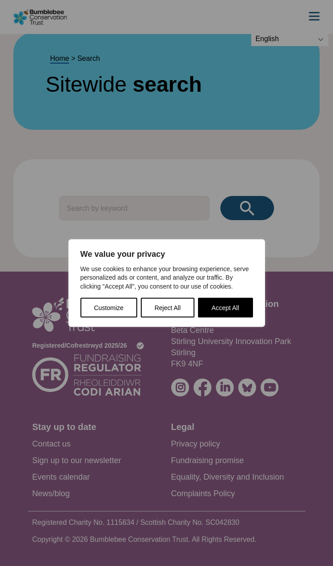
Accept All (225, 307)
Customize (108, 307)
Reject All (168, 307)
